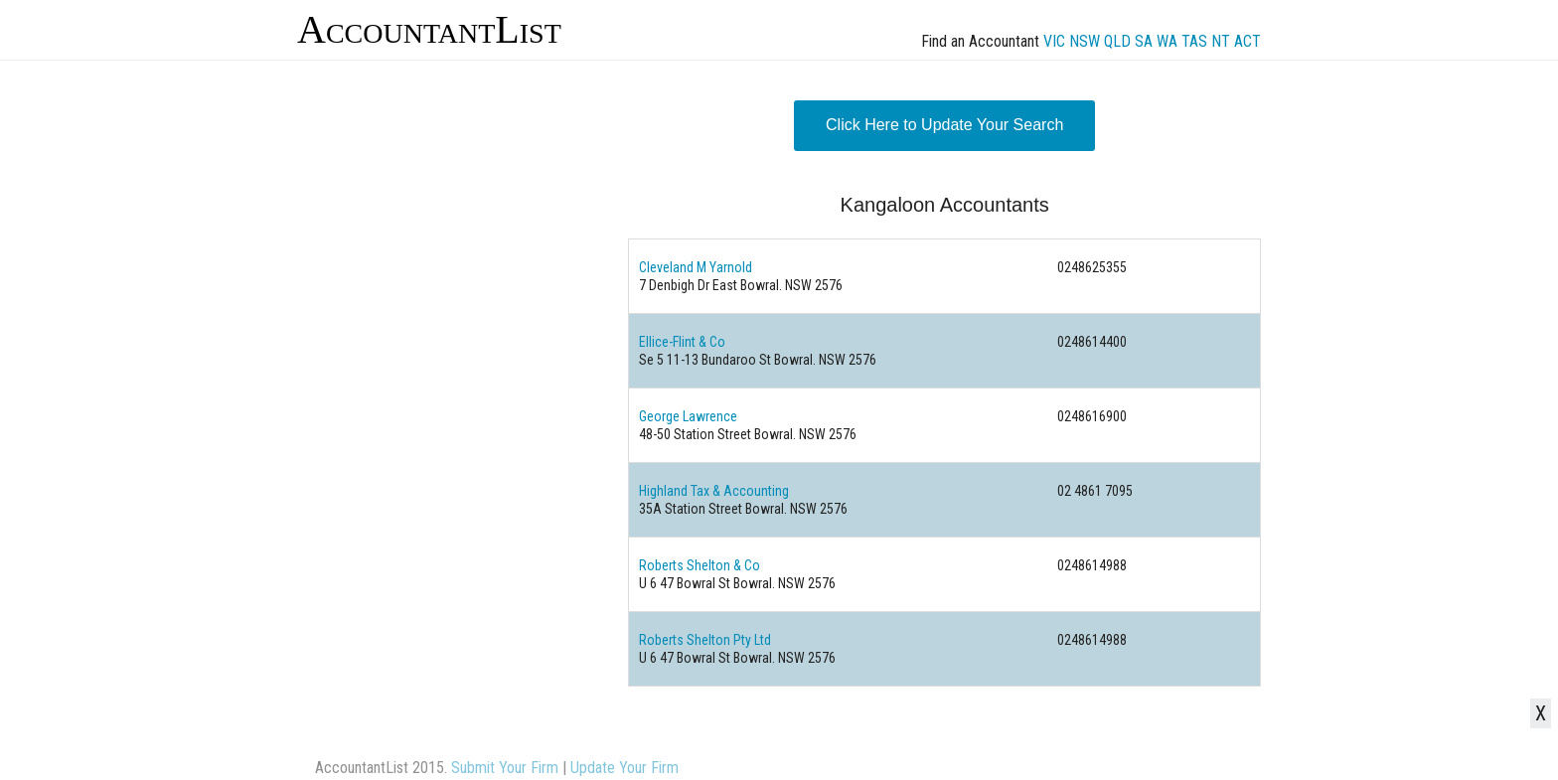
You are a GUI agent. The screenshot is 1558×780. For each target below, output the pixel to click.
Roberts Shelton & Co (699, 565)
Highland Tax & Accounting (714, 491)
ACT (1247, 41)
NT (1220, 41)
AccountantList (429, 29)
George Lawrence (688, 416)
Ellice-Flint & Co (682, 342)
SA (1144, 41)
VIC (1054, 41)
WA (1167, 41)
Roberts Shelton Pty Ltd (705, 640)
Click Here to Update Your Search (944, 124)
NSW (1084, 41)
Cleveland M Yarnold (695, 267)
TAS (1194, 41)
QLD (1117, 41)
